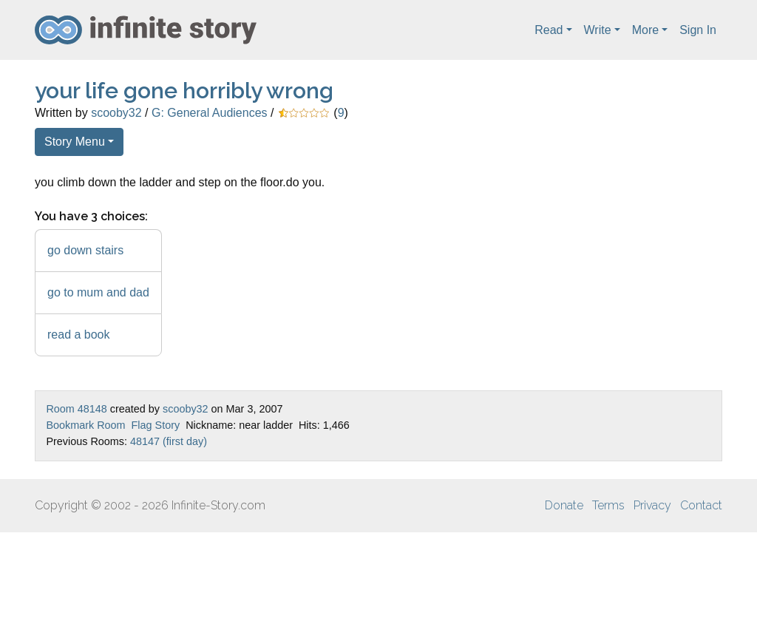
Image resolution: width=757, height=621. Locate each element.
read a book (78, 334)
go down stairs (85, 250)
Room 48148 (76, 409)
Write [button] (597, 30)
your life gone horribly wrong (184, 91)
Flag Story (156, 425)
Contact (701, 505)
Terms (608, 505)
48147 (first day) (168, 441)
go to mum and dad (98, 292)
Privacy (652, 505)
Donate (564, 505)
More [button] (645, 30)
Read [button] (548, 30)
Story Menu (74, 141)
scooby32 (116, 112)
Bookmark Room (85, 425)
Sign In (697, 30)
